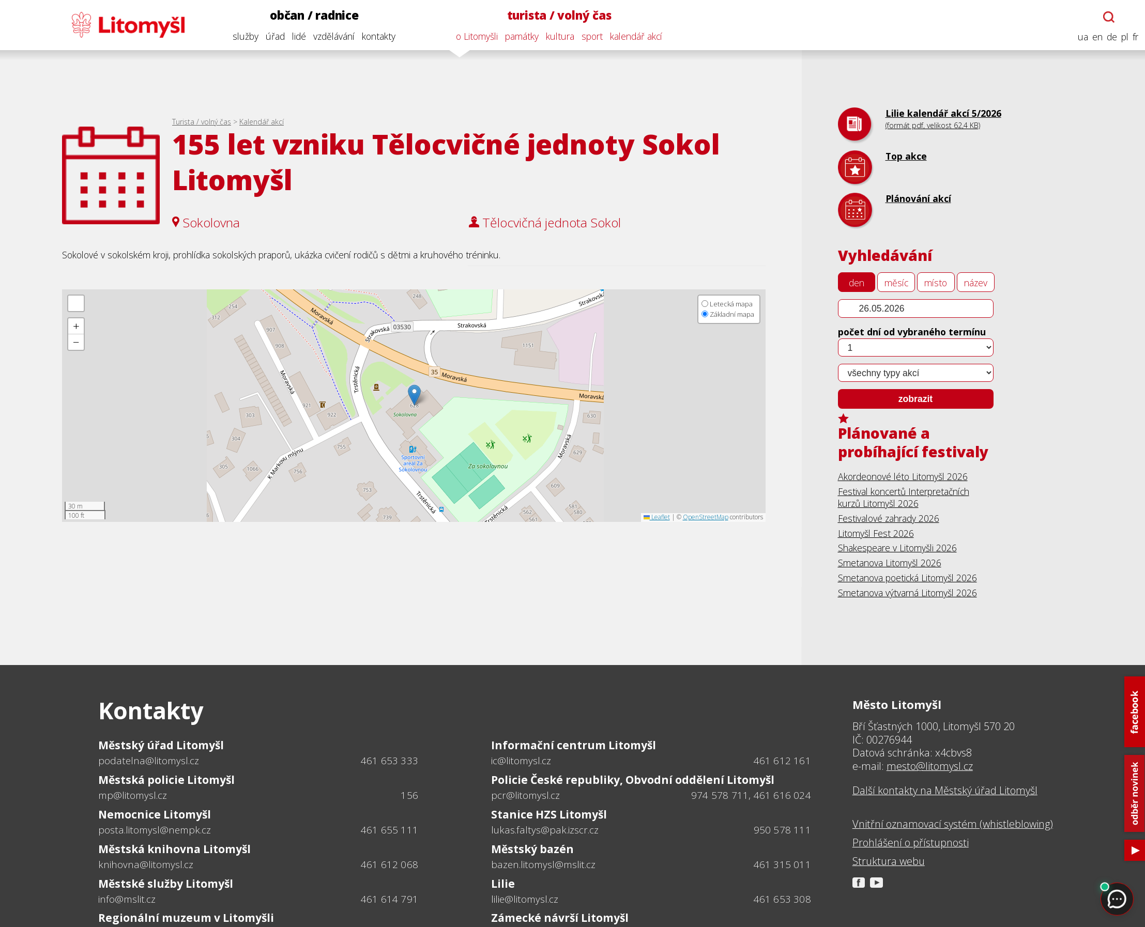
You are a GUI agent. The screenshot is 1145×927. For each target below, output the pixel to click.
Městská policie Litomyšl (166, 779)
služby (244, 36)
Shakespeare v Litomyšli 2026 (897, 548)
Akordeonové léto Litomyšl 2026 (903, 476)
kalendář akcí (634, 36)
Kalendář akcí (261, 122)
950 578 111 (782, 830)
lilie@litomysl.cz (524, 899)
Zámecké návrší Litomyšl (560, 917)
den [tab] (856, 282)
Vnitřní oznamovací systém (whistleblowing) (952, 824)
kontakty (377, 36)
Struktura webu (888, 861)
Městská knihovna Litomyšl (174, 849)
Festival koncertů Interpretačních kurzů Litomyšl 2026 (903, 497)
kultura (558, 36)
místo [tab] (935, 282)
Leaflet (657, 517)
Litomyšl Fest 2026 (876, 533)
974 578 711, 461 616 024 (751, 795)
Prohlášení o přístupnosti (910, 842)
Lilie (503, 883)
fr (1134, 37)
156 (409, 795)
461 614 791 (389, 899)
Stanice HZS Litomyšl (549, 814)
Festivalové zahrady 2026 (888, 518)
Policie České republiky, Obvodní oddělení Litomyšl (632, 779)
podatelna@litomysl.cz (148, 760)
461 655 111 (389, 830)
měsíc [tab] (896, 282)
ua (1081, 37)
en (1096, 37)
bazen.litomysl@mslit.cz (543, 864)
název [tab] (975, 282)
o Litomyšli (475, 36)
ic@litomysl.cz (521, 760)
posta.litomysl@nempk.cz (154, 830)
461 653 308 (782, 899)
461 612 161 (782, 760)
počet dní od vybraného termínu (912, 332)
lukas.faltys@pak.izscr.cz (545, 830)
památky (520, 36)
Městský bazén (532, 849)
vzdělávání (332, 36)
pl (1123, 37)
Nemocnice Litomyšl (154, 814)
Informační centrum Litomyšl (573, 745)
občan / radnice (312, 15)
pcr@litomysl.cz (525, 795)
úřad (273, 36)
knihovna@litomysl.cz (145, 864)
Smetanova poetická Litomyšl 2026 (907, 577)
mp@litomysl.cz (132, 795)
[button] (414, 395)
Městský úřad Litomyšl (161, 745)
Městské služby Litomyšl (165, 883)
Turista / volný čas (201, 122)
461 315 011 (782, 864)
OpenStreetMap (705, 517)
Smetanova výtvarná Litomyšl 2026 (907, 592)
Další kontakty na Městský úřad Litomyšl (944, 790)
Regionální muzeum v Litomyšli (186, 917)
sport (590, 36)
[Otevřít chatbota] (1107, 17)
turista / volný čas (558, 15)
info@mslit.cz (127, 899)
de (1110, 37)
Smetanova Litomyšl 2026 (889, 563)
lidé (297, 36)
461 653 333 (389, 760)
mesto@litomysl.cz (930, 766)
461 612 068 (389, 864)
